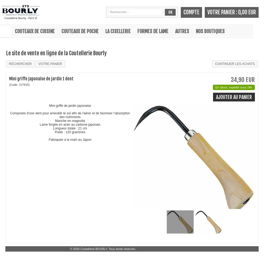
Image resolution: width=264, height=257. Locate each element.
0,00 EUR (247, 12)
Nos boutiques (210, 31)
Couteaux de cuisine (35, 31)
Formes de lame (152, 31)
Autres (182, 31)
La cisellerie (118, 31)
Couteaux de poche (80, 31)
